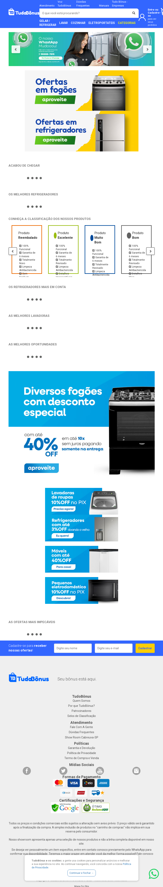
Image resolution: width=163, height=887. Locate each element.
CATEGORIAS (127, 23)
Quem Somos (81, 700)
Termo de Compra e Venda (81, 758)
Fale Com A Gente (81, 727)
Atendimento (47, 5)
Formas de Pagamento (82, 777)
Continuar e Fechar (81, 873)
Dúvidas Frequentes (81, 732)
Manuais (104, 5)
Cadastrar (145, 648)
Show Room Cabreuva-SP (81, 737)
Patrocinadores (81, 710)
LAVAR (63, 23)
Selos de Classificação (81, 716)
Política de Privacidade (81, 753)
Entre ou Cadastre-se (154, 17)
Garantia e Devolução (81, 748)
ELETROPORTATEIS (102, 23)
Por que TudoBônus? (81, 705)
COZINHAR (78, 23)
